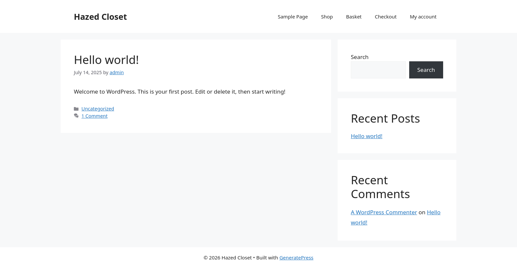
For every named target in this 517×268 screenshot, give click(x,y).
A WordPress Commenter (384, 212)
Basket (354, 16)
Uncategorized (97, 108)
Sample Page (293, 16)
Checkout (386, 16)
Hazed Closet (100, 16)
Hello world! (106, 59)
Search (360, 57)
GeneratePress (296, 257)
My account (423, 16)
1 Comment (94, 116)
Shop (327, 16)
